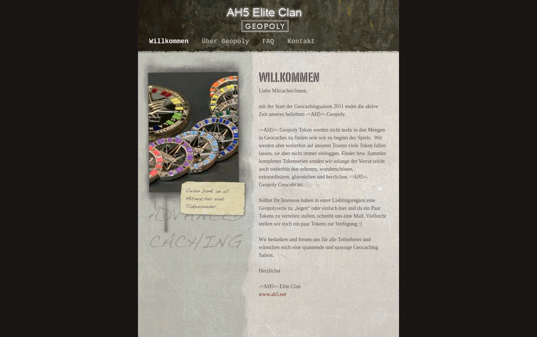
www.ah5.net (272, 294)
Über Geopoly (227, 41)
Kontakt (301, 41)
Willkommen (170, 41)
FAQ (270, 41)
